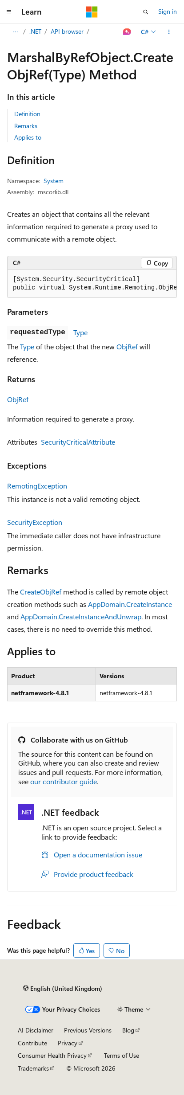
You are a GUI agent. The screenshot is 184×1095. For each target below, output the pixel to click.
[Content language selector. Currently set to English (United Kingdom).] (63, 988)
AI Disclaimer (35, 1030)
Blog (128, 1030)
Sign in (167, 11)
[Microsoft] (92, 12)
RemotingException (37, 485)
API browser (67, 31)
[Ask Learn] (127, 32)
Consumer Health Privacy (52, 1055)
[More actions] (169, 32)
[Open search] (146, 12)
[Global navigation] (9, 12)
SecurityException (34, 522)
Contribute (32, 1043)
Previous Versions (88, 1030)
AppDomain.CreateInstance (130, 604)
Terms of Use (121, 1055)
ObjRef (127, 346)
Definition (27, 114)
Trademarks (33, 1068)
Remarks (25, 125)
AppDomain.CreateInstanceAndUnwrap (80, 616)
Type (80, 332)
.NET (35, 31)
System (54, 180)
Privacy (67, 1043)
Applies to (27, 137)
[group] (92, 284)
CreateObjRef (40, 591)
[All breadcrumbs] (15, 32)
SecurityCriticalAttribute (78, 441)
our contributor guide (63, 781)
